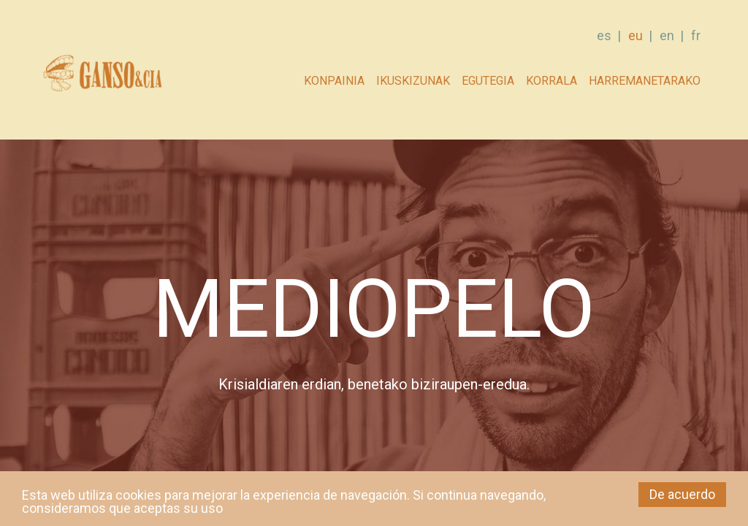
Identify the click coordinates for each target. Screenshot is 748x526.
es (604, 35)
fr (696, 35)
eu (635, 35)
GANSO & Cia (102, 77)
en (667, 35)
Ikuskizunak (413, 81)
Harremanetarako (645, 81)
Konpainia (334, 81)
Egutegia (488, 81)
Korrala (551, 81)
